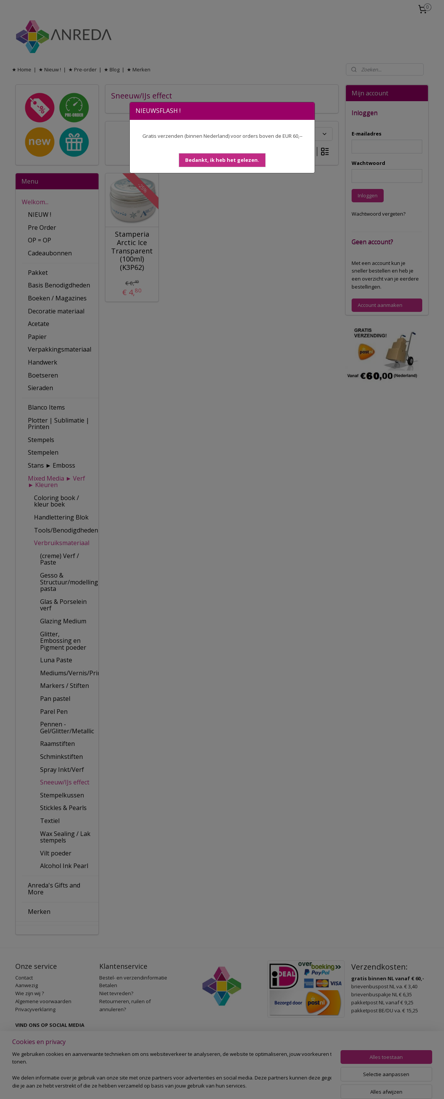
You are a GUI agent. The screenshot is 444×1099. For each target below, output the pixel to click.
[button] (222, 160)
